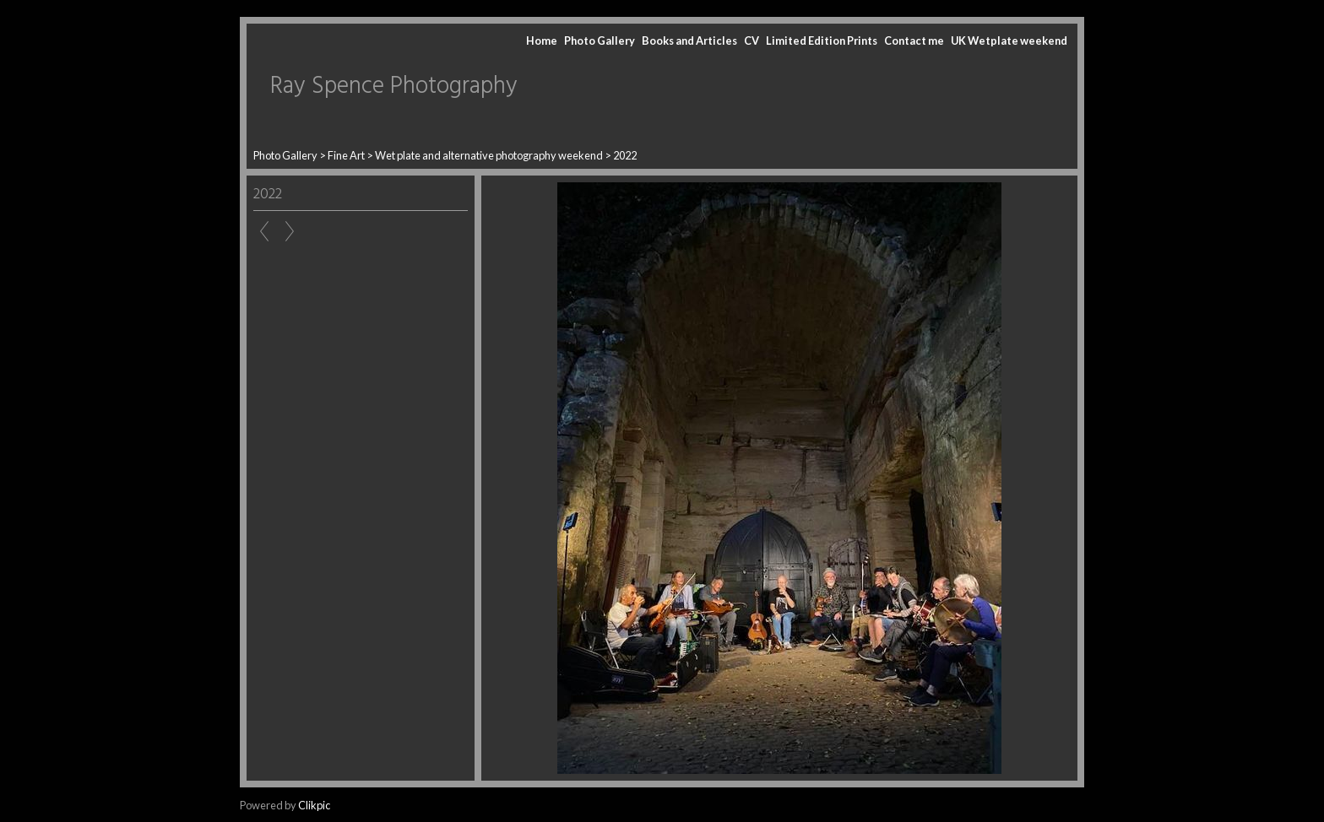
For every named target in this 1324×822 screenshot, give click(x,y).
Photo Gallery (599, 40)
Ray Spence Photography (394, 86)
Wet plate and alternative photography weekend (489, 155)
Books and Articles (689, 40)
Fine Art (346, 155)
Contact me (914, 40)
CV (751, 40)
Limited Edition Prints (821, 40)
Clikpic (314, 805)
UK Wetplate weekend (1009, 40)
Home (541, 40)
